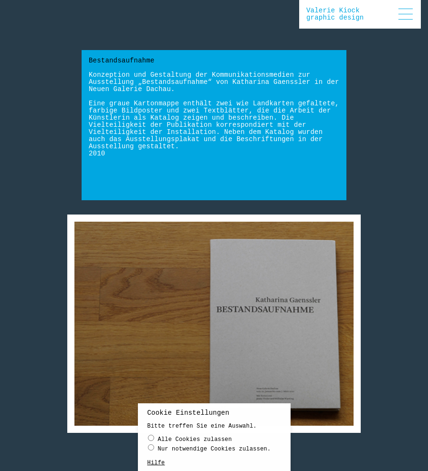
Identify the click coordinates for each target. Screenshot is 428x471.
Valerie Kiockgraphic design (335, 14)
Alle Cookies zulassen (190, 441)
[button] (405, 14)
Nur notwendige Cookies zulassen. (209, 450)
